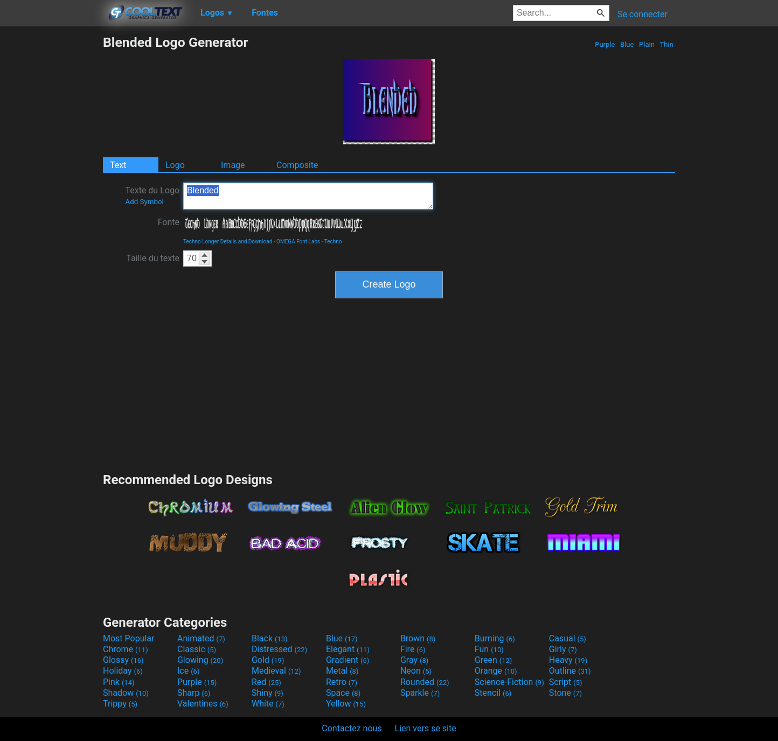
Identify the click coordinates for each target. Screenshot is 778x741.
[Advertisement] (51, 196)
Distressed (279, 649)
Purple (605, 44)
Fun (489, 649)
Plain (646, 44)
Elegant (348, 649)
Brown (417, 638)
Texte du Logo (152, 195)
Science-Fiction (509, 682)
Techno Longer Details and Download (227, 241)
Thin (666, 44)
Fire (413, 649)
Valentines (202, 703)
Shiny (267, 693)
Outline (570, 671)
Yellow (346, 703)
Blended (308, 196)
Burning (495, 638)
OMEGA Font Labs (298, 241)
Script (565, 682)
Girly (563, 649)
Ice (188, 671)
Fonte (168, 222)
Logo (175, 165)
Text (118, 165)
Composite (297, 165)
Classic (196, 649)
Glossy (123, 660)
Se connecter (642, 14)
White (268, 703)
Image (233, 165)
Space (343, 693)
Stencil (493, 693)
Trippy (120, 703)
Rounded (424, 682)
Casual (567, 638)
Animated (201, 638)
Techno (333, 241)
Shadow (126, 693)
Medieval (276, 671)
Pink (119, 682)
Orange (496, 671)
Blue (627, 44)
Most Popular (129, 638)
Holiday (123, 671)
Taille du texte (152, 258)
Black (270, 638)
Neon (416, 671)
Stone (565, 693)
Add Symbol (144, 202)
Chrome (125, 649)
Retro (341, 682)
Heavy (568, 660)
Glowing (200, 660)
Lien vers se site (425, 728)
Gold (268, 660)
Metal (342, 671)
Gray (414, 660)
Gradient (347, 660)
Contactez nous (351, 728)
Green (493, 660)
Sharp (194, 693)
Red (266, 682)
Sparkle (420, 693)
